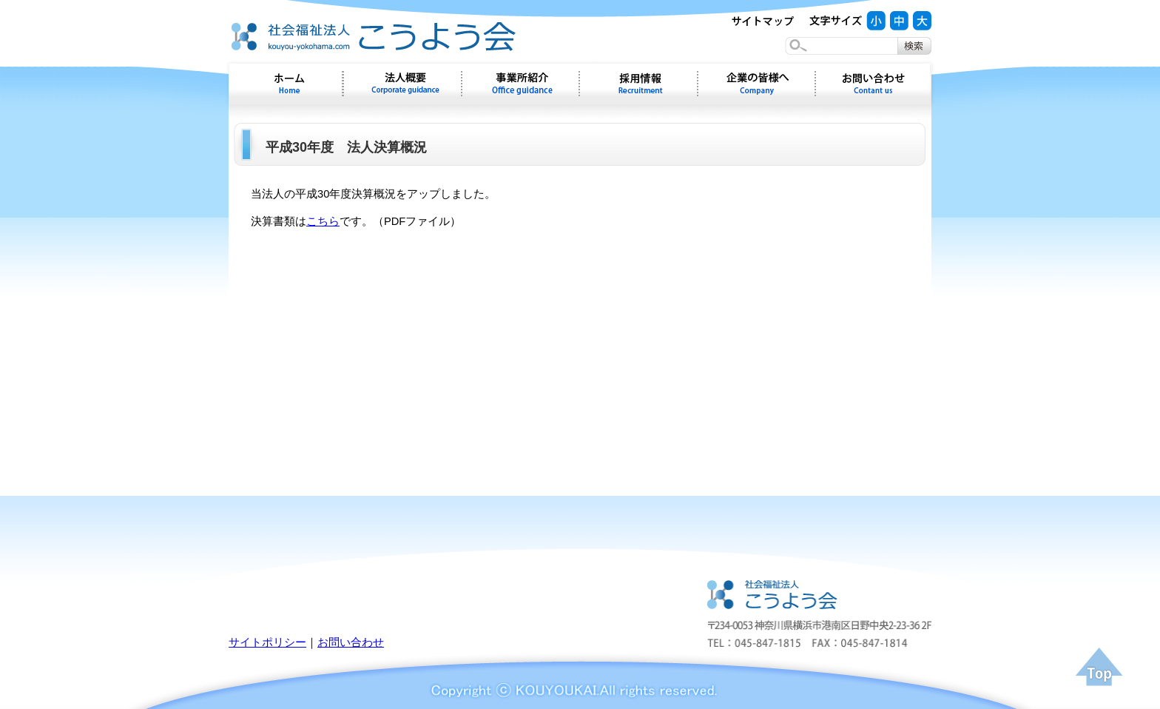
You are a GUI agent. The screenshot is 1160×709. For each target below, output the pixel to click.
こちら (323, 221)
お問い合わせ (873, 83)
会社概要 (402, 83)
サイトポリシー (267, 642)
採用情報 (638, 83)
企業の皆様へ (757, 83)
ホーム (286, 83)
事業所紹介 (520, 83)
